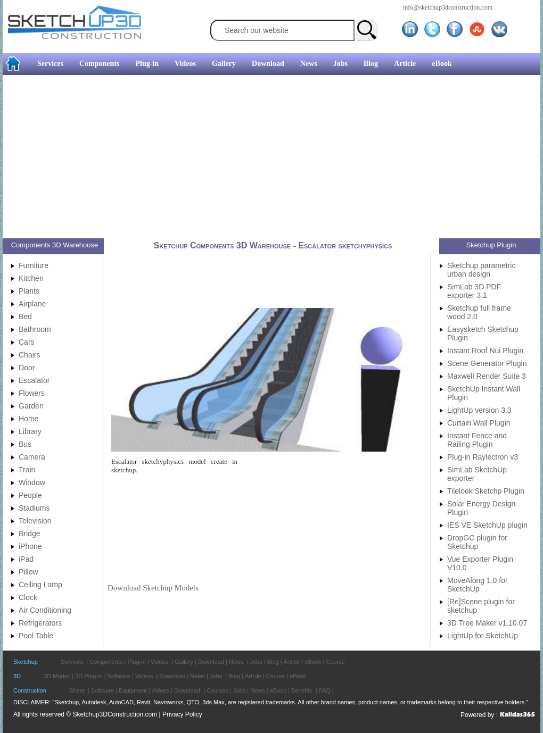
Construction (29, 690)
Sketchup (25, 662)
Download (268, 64)
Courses (217, 690)
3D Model (56, 676)
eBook (441, 64)
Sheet (77, 690)
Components (99, 64)
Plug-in (147, 64)
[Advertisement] (244, 158)
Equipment (133, 690)
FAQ (325, 690)
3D (17, 676)
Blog (371, 64)
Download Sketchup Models (153, 588)
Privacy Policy (182, 714)
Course (335, 662)
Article (405, 64)
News (308, 64)
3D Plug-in (88, 676)
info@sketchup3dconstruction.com (447, 7)
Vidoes (160, 690)
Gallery (224, 64)
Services (50, 64)
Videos (185, 64)
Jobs (340, 64)
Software (119, 676)
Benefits (301, 690)
